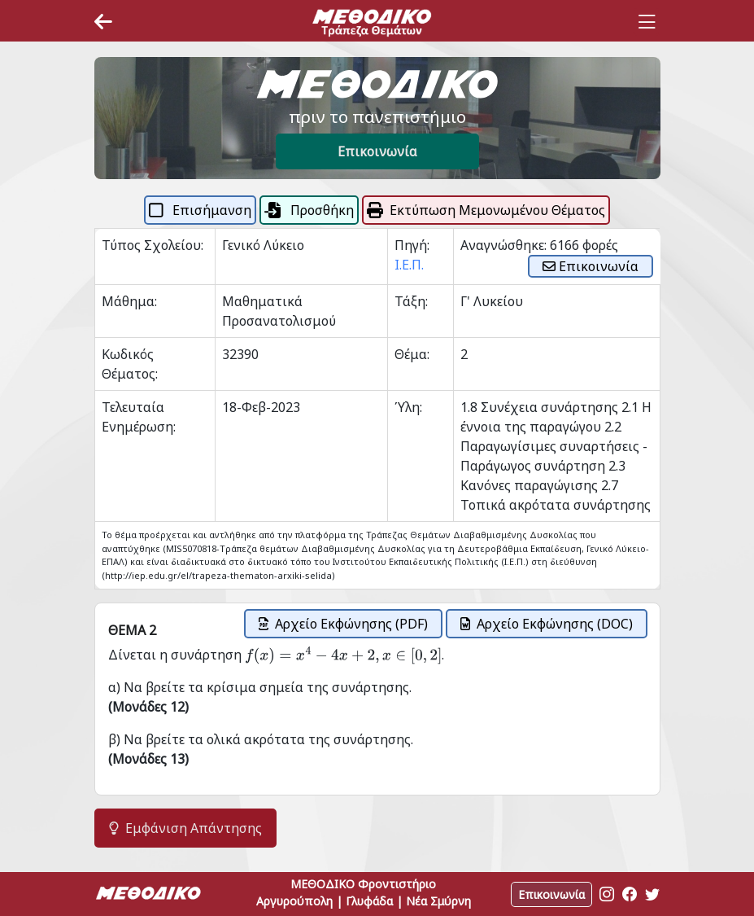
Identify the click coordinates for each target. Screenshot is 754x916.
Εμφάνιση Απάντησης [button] (185, 828)
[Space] (372, 22)
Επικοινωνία (377, 151)
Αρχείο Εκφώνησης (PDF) (343, 624)
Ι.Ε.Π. (409, 265)
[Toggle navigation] (646, 22)
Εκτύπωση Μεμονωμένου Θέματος (486, 210)
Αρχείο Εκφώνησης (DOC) (546, 624)
